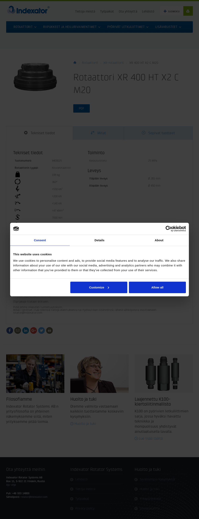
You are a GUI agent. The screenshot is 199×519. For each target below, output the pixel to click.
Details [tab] (99, 240)
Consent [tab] (40, 240)
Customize (99, 287)
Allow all (157, 287)
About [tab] (159, 240)
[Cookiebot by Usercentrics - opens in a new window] (168, 229)
